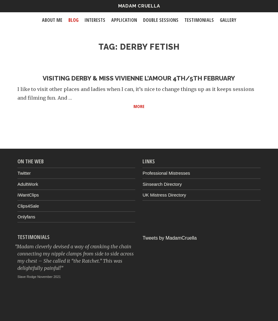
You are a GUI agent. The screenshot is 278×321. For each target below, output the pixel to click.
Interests (95, 20)
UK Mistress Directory (164, 194)
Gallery (228, 20)
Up (139, 307)
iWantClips (28, 194)
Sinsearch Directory (162, 184)
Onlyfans (26, 216)
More (197, 105)
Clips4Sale (28, 206)
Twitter (24, 173)
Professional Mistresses (166, 173)
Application (124, 20)
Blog (73, 20)
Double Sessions (160, 20)
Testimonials (199, 20)
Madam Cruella (139, 6)
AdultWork (27, 184)
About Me (52, 20)
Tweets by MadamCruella (169, 238)
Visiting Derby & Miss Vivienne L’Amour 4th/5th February (139, 78)
